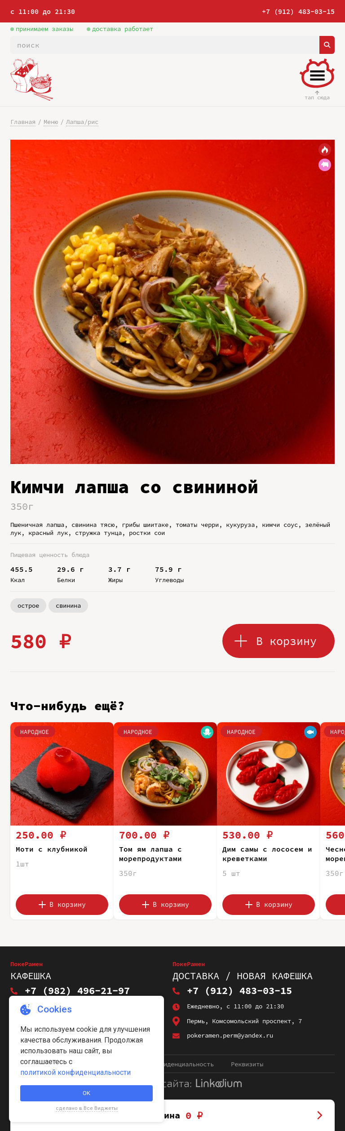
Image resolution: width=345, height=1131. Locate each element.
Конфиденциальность (181, 1064)
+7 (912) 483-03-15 (298, 11)
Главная (22, 122)
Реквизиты (247, 1064)
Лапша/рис (82, 122)
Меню (51, 122)
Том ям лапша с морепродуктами (150, 853)
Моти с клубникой (52, 848)
